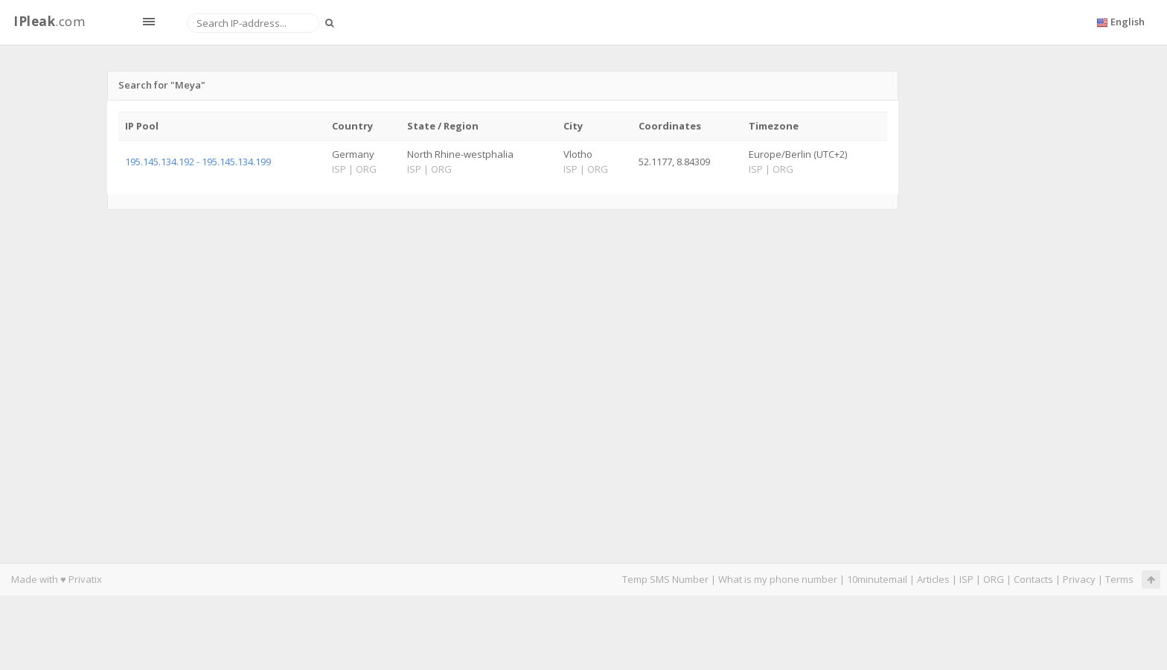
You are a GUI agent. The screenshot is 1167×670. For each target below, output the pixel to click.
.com (49, 21)
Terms (1119, 579)
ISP (966, 579)
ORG (993, 579)
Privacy (1079, 579)
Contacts (1033, 579)
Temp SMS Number (665, 579)
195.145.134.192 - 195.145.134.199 (198, 161)
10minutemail (877, 579)
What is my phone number (777, 579)
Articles (933, 579)
